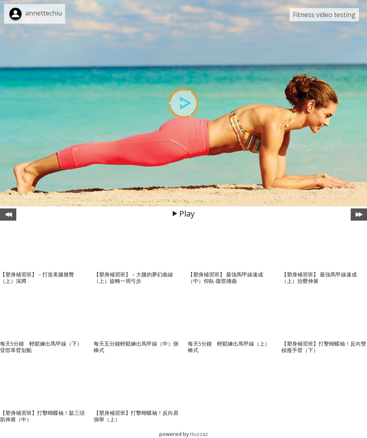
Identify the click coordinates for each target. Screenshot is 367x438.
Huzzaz (199, 434)
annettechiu (43, 13)
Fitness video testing (324, 14)
